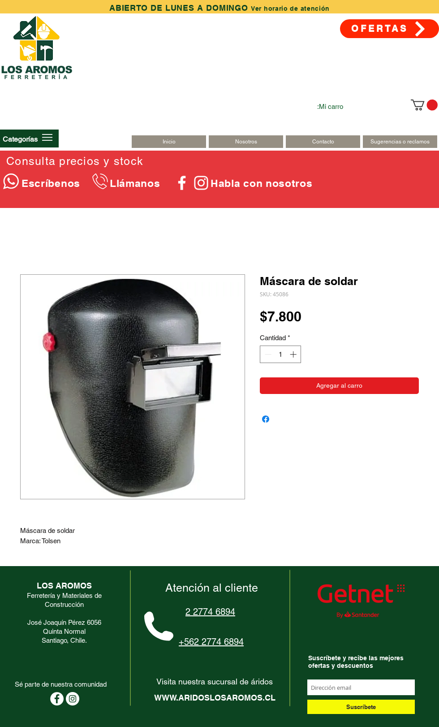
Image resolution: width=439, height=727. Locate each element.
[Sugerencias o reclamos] (400, 141)
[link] (424, 105)
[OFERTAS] (389, 28)
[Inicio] (169, 141)
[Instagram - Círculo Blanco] (72, 698)
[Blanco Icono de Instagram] (201, 182)
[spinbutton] (280, 354)
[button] (20, 139)
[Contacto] (323, 141)
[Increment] (294, 354)
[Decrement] (267, 354)
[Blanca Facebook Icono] (181, 182)
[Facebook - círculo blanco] (57, 698)
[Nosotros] (246, 141)
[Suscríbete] (361, 707)
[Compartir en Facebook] (265, 419)
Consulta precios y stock (74, 161)
